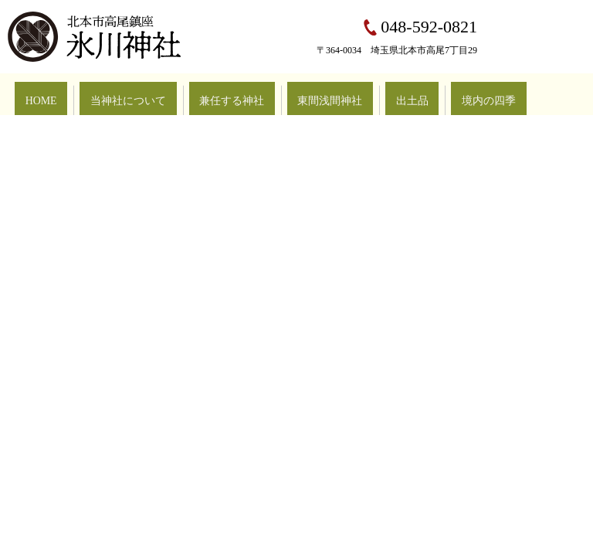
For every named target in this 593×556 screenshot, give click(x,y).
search (566, 94)
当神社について (98, 93)
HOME (32, 93)
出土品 (316, 93)
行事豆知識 (440, 93)
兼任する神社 (179, 93)
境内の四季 (374, 93)
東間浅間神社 (255, 93)
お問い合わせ (511, 93)
